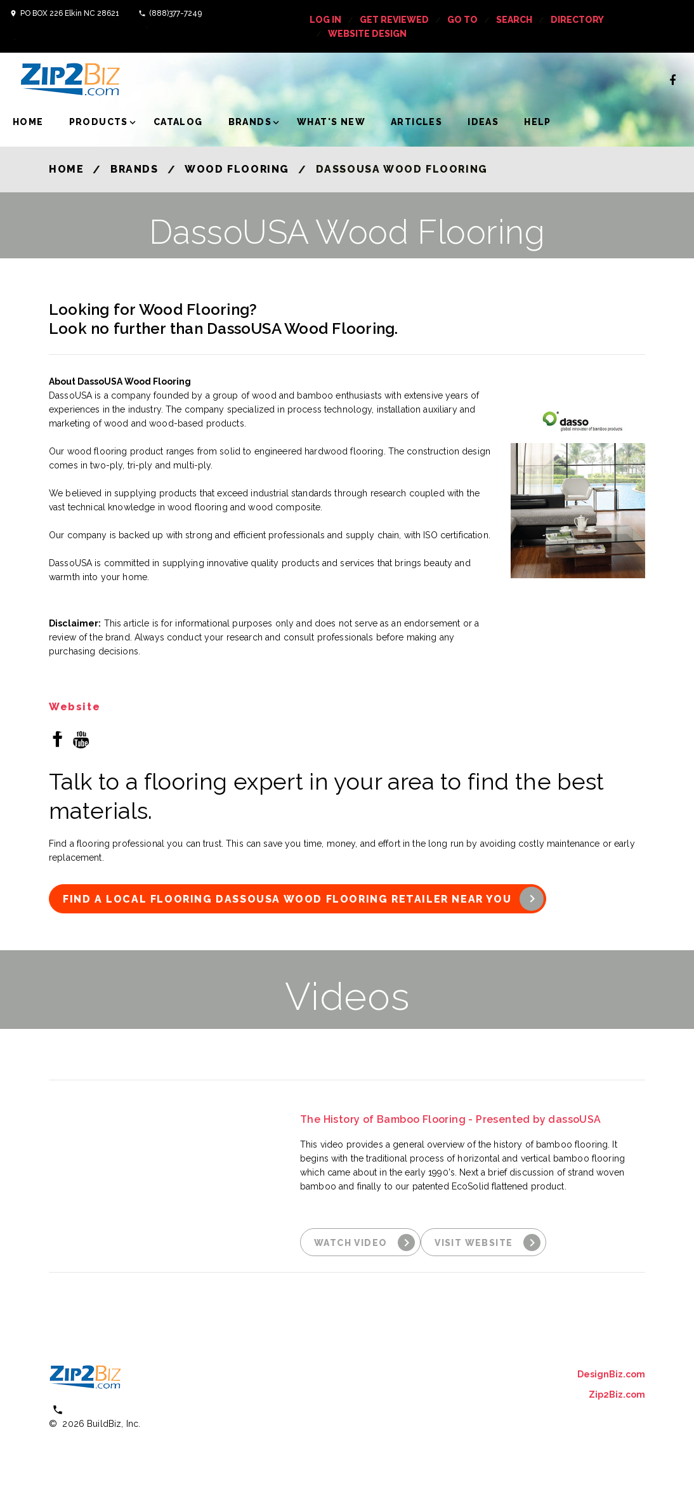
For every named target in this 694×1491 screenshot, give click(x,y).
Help (537, 122)
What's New (331, 122)
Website (74, 707)
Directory (577, 20)
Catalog (178, 122)
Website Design (367, 34)
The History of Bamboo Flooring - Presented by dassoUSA (450, 1119)
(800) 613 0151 (103, 1409)
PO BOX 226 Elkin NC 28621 (69, 13)
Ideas (483, 122)
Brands (250, 122)
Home (28, 122)
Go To (462, 20)
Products (98, 122)
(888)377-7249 (175, 13)
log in (325, 20)
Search (514, 20)
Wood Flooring (237, 169)
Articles (416, 122)
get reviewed (394, 20)
